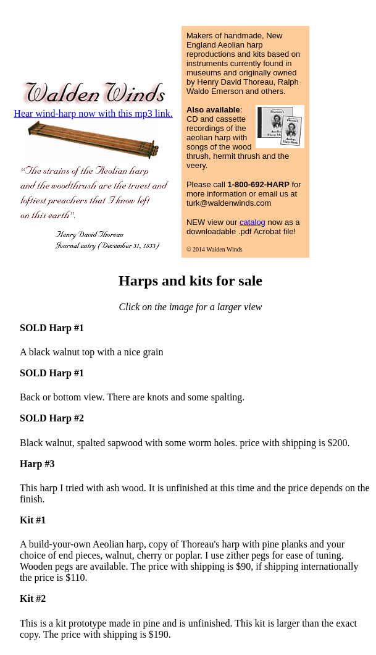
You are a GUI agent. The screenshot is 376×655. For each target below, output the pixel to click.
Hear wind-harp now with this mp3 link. (93, 113)
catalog (252, 222)
